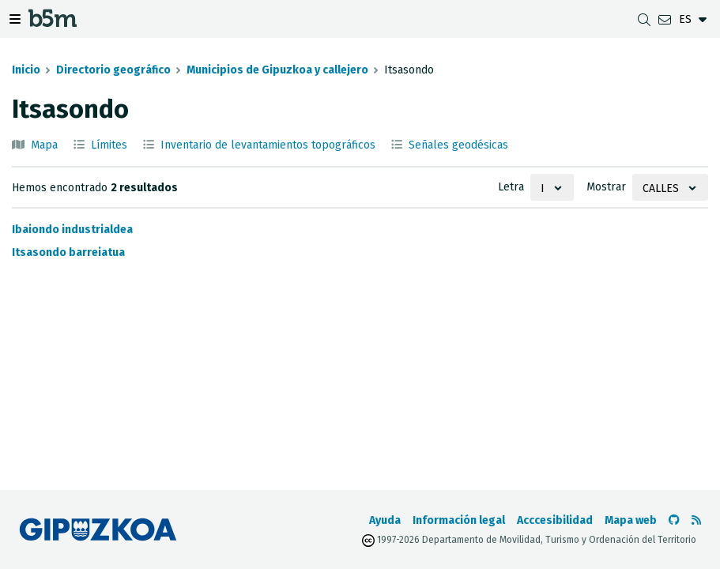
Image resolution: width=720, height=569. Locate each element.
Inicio (26, 70)
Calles (661, 188)
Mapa (44, 145)
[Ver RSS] (696, 520)
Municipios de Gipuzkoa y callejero (277, 70)
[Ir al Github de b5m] (674, 520)
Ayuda (385, 520)
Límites (109, 145)
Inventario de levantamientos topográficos (267, 145)
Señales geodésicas (458, 145)
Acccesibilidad (555, 520)
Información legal (459, 520)
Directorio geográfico (113, 70)
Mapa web (631, 520)
